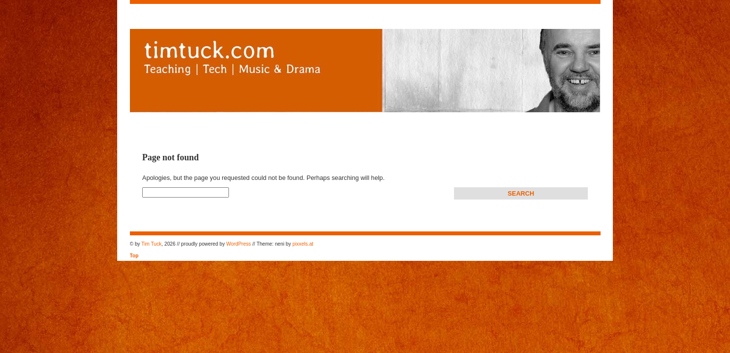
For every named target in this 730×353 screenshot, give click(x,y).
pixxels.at (303, 244)
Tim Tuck (151, 244)
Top (134, 255)
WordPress (239, 244)
